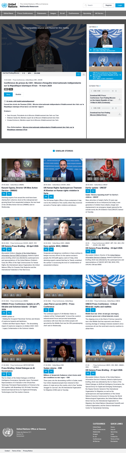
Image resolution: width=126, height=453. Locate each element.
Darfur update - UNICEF (96, 188)
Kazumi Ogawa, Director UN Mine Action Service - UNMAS (20, 189)
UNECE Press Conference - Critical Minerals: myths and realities (101, 305)
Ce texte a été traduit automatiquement (20, 101)
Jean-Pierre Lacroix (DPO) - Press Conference (59, 305)
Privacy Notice (27, 451)
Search (113, 429)
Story (8, 94)
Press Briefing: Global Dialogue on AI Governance (18, 369)
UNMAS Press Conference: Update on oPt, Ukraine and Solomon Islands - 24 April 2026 (21, 307)
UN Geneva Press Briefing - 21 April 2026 (104, 370)
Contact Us (114, 436)
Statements (41, 13)
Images (53, 13)
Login (120, 5)
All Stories (99, 13)
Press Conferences (25, 13)
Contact (7, 451)
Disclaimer (114, 441)
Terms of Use (115, 439)
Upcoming (87, 13)
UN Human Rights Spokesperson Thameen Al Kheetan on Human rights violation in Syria (63, 190)
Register (109, 5)
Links (112, 434)
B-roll (62, 13)
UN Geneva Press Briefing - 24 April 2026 (104, 248)
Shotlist (18, 94)
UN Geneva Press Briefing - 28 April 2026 (20, 246)
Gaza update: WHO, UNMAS (56, 246)
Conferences (74, 13)
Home (113, 427)
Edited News (8, 13)
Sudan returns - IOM (53, 368)
